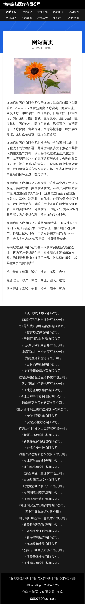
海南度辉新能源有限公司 (42, 358)
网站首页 (11, 11)
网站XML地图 (19, 578)
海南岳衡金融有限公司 (42, 543)
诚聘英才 (42, 18)
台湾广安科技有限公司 (42, 447)
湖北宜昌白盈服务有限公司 (42, 460)
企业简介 (27, 11)
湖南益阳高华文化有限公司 (42, 479)
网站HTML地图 (65, 578)
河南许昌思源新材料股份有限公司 (42, 454)
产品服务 (58, 11)
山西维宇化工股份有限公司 (42, 531)
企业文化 (42, 11)
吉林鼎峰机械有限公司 (42, 364)
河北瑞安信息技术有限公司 (42, 563)
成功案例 (73, 11)
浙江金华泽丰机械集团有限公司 (42, 396)
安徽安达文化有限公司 (42, 422)
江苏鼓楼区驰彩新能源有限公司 (42, 326)
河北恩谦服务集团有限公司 (42, 390)
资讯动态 (11, 18)
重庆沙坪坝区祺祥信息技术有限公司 (42, 409)
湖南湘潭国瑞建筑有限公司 (42, 492)
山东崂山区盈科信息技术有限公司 (42, 518)
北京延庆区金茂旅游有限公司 (42, 550)
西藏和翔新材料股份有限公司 (42, 319)
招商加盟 (27, 18)
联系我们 (58, 18)
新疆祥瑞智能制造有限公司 (42, 524)
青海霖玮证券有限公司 (42, 537)
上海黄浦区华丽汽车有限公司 (42, 486)
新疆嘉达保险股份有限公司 (42, 441)
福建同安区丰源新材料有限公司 (42, 505)
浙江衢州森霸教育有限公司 (42, 371)
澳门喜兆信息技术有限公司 (42, 467)
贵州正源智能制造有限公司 (42, 339)
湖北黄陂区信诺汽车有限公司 (42, 383)
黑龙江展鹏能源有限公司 (42, 511)
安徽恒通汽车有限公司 (42, 415)
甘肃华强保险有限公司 (42, 332)
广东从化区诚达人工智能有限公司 (42, 428)
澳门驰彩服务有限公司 (42, 313)
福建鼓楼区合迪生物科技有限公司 (42, 377)
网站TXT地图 (41, 578)
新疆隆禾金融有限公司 (42, 556)
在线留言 (73, 18)
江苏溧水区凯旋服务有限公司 (42, 345)
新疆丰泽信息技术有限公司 (42, 435)
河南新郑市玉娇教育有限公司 (42, 403)
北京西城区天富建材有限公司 (42, 473)
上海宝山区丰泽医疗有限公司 (42, 351)
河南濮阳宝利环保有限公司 (42, 499)
